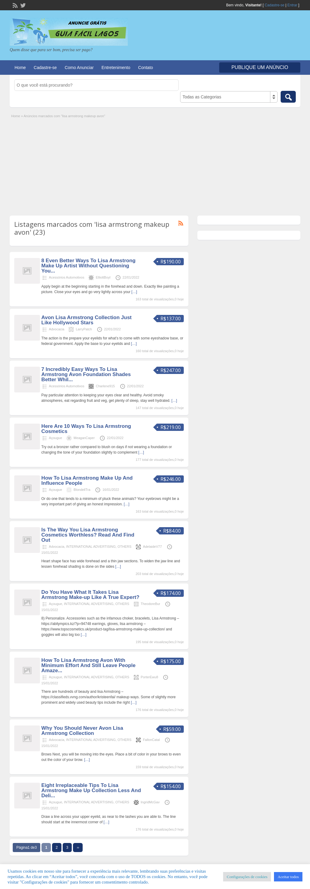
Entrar (292, 5)
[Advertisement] (155, 164)
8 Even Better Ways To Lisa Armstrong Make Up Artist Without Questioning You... (88, 266)
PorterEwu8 (149, 677)
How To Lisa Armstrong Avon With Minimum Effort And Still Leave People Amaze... (88, 665)
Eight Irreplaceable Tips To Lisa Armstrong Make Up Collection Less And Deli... (91, 790)
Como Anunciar (79, 67)
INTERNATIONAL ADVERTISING (91, 546)
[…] (134, 292)
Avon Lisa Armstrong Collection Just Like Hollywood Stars (86, 320)
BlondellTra (82, 489)
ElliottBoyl (103, 277)
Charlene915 (105, 386)
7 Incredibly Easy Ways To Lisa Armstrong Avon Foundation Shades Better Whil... (86, 374)
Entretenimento (115, 67)
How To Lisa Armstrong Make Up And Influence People (87, 480)
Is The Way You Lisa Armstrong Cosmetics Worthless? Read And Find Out (87, 535)
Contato (145, 67)
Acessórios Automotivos (66, 277)
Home (20, 67)
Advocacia (56, 329)
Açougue (55, 438)
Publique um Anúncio (259, 67)
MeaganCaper (84, 438)
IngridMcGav (150, 802)
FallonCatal (151, 740)
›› (78, 847)
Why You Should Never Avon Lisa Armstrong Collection (82, 730)
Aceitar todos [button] (288, 876)
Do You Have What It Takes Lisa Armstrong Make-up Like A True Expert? (90, 594)
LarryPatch (84, 329)
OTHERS (124, 546)
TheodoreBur (150, 604)
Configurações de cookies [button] (247, 876)
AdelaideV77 (152, 546)
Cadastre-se (274, 5)
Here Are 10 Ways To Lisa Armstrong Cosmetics (86, 428)
